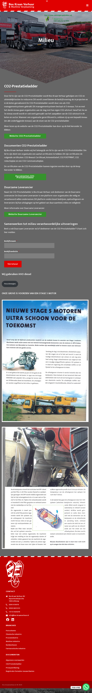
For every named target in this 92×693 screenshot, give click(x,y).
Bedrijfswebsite (11, 251)
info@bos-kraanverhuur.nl (19, 615)
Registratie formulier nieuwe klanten (20, 671)
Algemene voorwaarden (15, 660)
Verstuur (13, 264)
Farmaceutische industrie (15, 649)
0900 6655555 (14, 608)
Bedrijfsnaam (10, 241)
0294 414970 (14, 605)
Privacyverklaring (12, 668)
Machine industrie (13, 641)
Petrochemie (11, 631)
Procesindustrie (12, 638)
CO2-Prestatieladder (14, 664)
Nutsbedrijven (11, 645)
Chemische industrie (14, 634)
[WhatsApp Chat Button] (86, 687)
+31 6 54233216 (14, 612)
